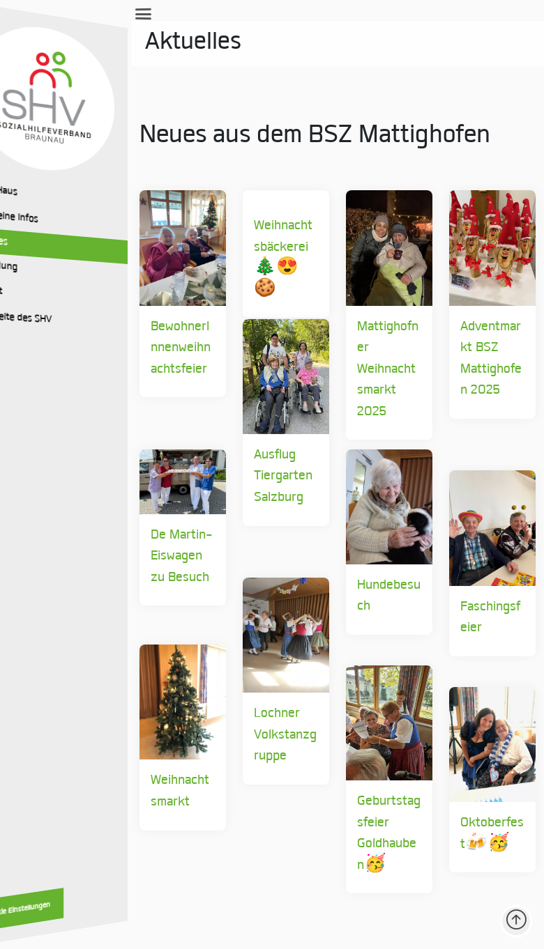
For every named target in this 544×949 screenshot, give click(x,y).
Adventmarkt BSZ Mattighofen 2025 (472, 388)
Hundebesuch (348, 615)
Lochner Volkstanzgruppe (225, 765)
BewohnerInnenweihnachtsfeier (102, 377)
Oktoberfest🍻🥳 (470, 864)
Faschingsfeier (476, 636)
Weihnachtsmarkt (102, 821)
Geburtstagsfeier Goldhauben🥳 (352, 852)
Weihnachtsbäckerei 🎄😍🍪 (227, 247)
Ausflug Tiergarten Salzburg (214, 506)
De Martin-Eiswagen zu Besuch (93, 573)
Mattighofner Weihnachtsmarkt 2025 (353, 377)
